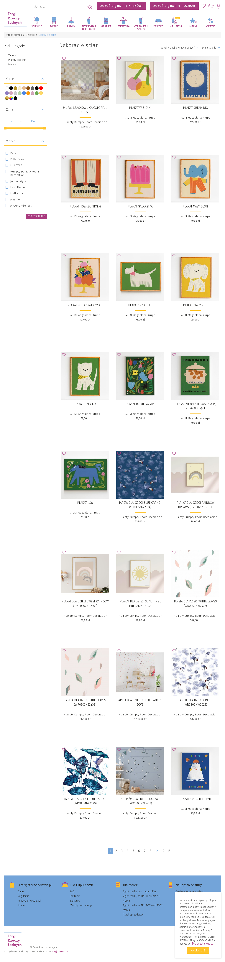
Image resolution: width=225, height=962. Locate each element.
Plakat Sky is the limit (195, 799)
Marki (193, 26)
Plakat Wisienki (140, 107)
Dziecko (158, 26)
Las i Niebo (17, 187)
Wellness (176, 26)
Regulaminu (60, 951)
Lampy (71, 26)
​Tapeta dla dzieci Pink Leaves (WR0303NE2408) (85, 702)
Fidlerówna (17, 159)
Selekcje (36, 26)
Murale (12, 64)
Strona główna (14, 34)
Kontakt (22, 905)
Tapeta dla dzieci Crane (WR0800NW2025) (195, 702)
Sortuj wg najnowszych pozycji (179, 47)
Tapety (12, 55)
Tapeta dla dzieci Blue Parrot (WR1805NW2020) (85, 801)
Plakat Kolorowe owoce (85, 305)
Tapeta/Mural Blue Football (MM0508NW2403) (140, 801)
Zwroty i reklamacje (81, 905)
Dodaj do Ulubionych (65, 59)
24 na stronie (211, 47)
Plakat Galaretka (140, 206)
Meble (54, 26)
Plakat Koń (85, 502)
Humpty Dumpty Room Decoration (24, 173)
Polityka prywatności (29, 900)
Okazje (210, 26)
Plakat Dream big (195, 107)
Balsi (13, 153)
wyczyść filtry (36, 216)
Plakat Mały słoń (195, 206)
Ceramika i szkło (141, 28)
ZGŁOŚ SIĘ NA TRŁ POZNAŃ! (174, 6)
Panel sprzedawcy (133, 914)
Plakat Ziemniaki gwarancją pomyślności (195, 406)
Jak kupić (75, 896)
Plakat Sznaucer (140, 305)
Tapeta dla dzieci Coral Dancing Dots (140, 702)
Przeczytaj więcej (203, 943)
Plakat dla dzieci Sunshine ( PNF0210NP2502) (140, 604)
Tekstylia (124, 26)
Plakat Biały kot (85, 404)
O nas (21, 891)
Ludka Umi (17, 193)
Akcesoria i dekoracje (89, 28)
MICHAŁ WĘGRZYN (21, 205)
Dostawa (75, 900)
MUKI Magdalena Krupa (140, 117)
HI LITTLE (16, 165)
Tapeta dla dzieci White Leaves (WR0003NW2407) (195, 604)
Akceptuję (198, 950)
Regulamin (23, 896)
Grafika (106, 26)
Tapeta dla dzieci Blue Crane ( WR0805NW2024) (140, 505)
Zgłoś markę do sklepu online (139, 891)
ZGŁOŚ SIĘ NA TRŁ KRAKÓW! (121, 6)
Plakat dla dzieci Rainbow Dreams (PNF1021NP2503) (195, 505)
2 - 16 (167, 851)
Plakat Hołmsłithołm (85, 206)
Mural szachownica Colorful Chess (85, 110)
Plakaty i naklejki (17, 60)
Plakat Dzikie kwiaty (140, 404)
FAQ (72, 891)
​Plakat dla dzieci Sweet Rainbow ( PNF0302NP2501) (85, 604)
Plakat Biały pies (195, 305)
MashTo (15, 199)
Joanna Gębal (18, 181)
